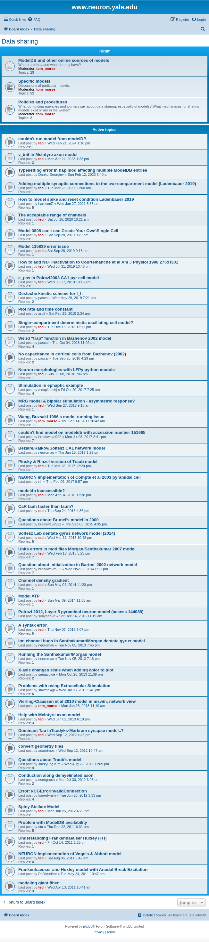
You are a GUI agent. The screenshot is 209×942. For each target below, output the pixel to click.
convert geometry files (40, 746)
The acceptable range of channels (52, 215)
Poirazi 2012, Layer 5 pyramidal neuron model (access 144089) (81, 611)
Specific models (34, 81)
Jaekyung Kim (49, 764)
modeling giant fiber (38, 883)
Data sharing (20, 41)
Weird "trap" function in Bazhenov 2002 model (64, 338)
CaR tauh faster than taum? (45, 506)
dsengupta (46, 780)
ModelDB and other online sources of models (63, 60)
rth (40, 481)
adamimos (46, 750)
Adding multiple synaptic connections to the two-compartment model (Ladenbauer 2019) (107, 183)
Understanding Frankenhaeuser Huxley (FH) (62, 838)
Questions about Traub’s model (49, 759)
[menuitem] (34, 19)
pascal (43, 298)
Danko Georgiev (51, 174)
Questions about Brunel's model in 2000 (58, 519)
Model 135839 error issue (43, 246)
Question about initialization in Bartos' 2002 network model (77, 564)
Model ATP (29, 596)
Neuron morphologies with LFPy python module (66, 369)
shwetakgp (46, 690)
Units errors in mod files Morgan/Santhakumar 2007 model (77, 549)
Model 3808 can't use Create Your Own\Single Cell (68, 230)
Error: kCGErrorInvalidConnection (52, 791)
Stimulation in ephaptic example (50, 385)
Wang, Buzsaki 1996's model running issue (61, 416)
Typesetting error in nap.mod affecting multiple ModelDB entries (82, 170)
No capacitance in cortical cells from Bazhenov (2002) (72, 354)
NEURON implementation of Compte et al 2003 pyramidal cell (79, 477)
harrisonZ (45, 204)
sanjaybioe (46, 674)
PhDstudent (47, 874)
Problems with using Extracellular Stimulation (64, 685)
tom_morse (45, 68)
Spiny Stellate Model (38, 806)
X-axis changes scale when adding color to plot (65, 670)
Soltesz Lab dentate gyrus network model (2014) (66, 533)
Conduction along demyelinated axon (55, 775)
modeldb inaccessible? (41, 490)
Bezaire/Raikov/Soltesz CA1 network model (61, 448)
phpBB (88, 926)
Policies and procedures (42, 102)
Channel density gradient (43, 580)
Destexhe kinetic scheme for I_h (50, 293)
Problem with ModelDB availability (52, 822)
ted (41, 143)
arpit (41, 313)
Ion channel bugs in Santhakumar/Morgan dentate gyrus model (81, 640)
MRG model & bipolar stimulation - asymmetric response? (76, 401)
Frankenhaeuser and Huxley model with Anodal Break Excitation (82, 869)
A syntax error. (33, 625)
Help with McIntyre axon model (49, 714)
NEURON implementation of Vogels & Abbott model (69, 853)
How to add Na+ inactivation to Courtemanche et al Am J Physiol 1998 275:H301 (98, 262)
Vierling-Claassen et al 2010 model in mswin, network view (77, 701)
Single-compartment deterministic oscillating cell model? (75, 322)
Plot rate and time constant (45, 309)
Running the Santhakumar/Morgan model (59, 654)
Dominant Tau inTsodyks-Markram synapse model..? (71, 730)
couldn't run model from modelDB (52, 138)
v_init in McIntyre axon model (48, 154)
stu (40, 827)
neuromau (46, 452)
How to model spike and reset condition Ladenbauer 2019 (76, 199)
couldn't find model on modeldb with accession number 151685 (82, 432)
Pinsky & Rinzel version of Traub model (57, 461)
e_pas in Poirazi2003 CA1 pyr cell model (58, 277)
